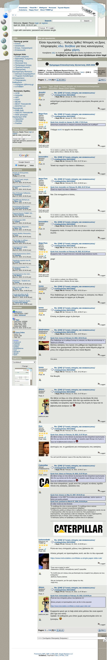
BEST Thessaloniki (23, 104)
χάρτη (75, 49)
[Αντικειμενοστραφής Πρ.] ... (21, 267)
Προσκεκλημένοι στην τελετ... (22, 274)
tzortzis (16, 174)
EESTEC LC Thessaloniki (19, 107)
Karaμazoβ (18, 194)
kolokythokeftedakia (21, 208)
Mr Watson (18, 248)
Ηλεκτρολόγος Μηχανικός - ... (22, 227)
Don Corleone (19, 215)
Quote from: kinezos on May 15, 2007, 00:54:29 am (67, 495)
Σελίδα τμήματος (22, 56)
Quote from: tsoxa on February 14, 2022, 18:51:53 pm (68, 338)
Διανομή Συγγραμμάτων (25, 74)
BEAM (18, 102)
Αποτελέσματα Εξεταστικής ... (22, 206)
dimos (41, 389)
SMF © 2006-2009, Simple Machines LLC (59, 654)
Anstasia (17, 269)
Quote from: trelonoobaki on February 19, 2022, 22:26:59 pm (71, 596)
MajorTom (43, 114)
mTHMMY (19, 87)
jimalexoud (17, 342)
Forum (18, 43)
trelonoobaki (44, 540)
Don (40, 426)
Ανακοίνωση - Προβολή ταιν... (22, 281)
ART (17, 97)
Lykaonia (17, 343)
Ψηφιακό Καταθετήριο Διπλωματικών (23, 77)
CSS (66, 655)
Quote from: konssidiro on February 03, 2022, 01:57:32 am (70, 187)
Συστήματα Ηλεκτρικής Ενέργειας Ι (58, 72)
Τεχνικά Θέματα (63, 7)
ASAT (17, 99)
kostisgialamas (18, 348)
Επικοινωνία (20, 50)
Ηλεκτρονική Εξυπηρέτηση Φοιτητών (22, 70)
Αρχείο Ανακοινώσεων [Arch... (22, 254)
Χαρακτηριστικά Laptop (20, 247)
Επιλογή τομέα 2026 (19, 220)
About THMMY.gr (46, 10)
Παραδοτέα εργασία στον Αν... (22, 260)
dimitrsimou (44, 329)
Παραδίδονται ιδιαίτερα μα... (21, 200)
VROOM (18, 121)
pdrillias (16, 347)
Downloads (23, 7)
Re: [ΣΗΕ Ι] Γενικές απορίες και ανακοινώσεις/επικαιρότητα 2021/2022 (74, 94)
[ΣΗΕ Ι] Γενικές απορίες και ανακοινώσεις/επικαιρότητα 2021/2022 (64, 73)
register (45, 23)
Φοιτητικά (52, 7)
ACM (17, 93)
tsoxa (16, 235)
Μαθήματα (43, 7)
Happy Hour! (34, 10)
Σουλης (16, 282)
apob (15, 354)
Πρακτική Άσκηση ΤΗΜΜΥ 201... (23, 213)
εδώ (60, 46)
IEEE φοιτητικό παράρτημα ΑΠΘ (20, 116)
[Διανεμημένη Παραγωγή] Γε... (22, 186)
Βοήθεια (70, 46)
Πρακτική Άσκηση (22, 67)
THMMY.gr (41, 70)
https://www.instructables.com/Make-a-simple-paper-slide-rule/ (76, 558)
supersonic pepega (20, 302)
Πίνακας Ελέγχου (20, 129)
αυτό (60, 129)
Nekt (82, 72)
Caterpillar (43, 465)
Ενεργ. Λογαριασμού (23, 48)
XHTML (61, 655)
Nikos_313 (17, 201)
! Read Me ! (33, 7)
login (37, 23)
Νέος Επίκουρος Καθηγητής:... (22, 193)
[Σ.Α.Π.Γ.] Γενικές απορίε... (21, 179)
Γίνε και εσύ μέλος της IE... (21, 294)
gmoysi (16, 353)
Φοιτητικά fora (21, 63)
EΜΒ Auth (19, 110)
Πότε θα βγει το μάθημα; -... (21, 240)
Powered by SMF (39, 654)
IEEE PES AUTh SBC (21, 296)
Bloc (56, 655)
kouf (15, 350)
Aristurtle (18, 95)
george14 (17, 351)
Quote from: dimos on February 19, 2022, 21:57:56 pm (68, 434)
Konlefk (17, 262)
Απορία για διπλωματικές (20, 173)
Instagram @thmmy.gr (24, 84)
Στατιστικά (17, 307)
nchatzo (17, 221)
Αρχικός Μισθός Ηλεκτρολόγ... (22, 233)
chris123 (16, 345)
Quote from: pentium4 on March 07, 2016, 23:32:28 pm (68, 501)
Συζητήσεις (23, 10)
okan (16, 188)
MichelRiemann (19, 242)
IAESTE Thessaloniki (24, 112)
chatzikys (17, 181)
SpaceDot (19, 119)
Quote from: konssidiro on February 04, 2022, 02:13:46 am (70, 251)
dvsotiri (42, 92)
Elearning (19, 61)
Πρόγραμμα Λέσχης (23, 65)
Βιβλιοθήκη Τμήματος (24, 59)
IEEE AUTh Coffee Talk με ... (22, 287)
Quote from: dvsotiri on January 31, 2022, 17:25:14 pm (68, 122)
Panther (18, 123)
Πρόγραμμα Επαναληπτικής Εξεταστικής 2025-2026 (72, 65)
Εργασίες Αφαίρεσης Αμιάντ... (22, 301)
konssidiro (43, 157)
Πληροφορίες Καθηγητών (19, 81)
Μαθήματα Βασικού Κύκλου (64, 70)
